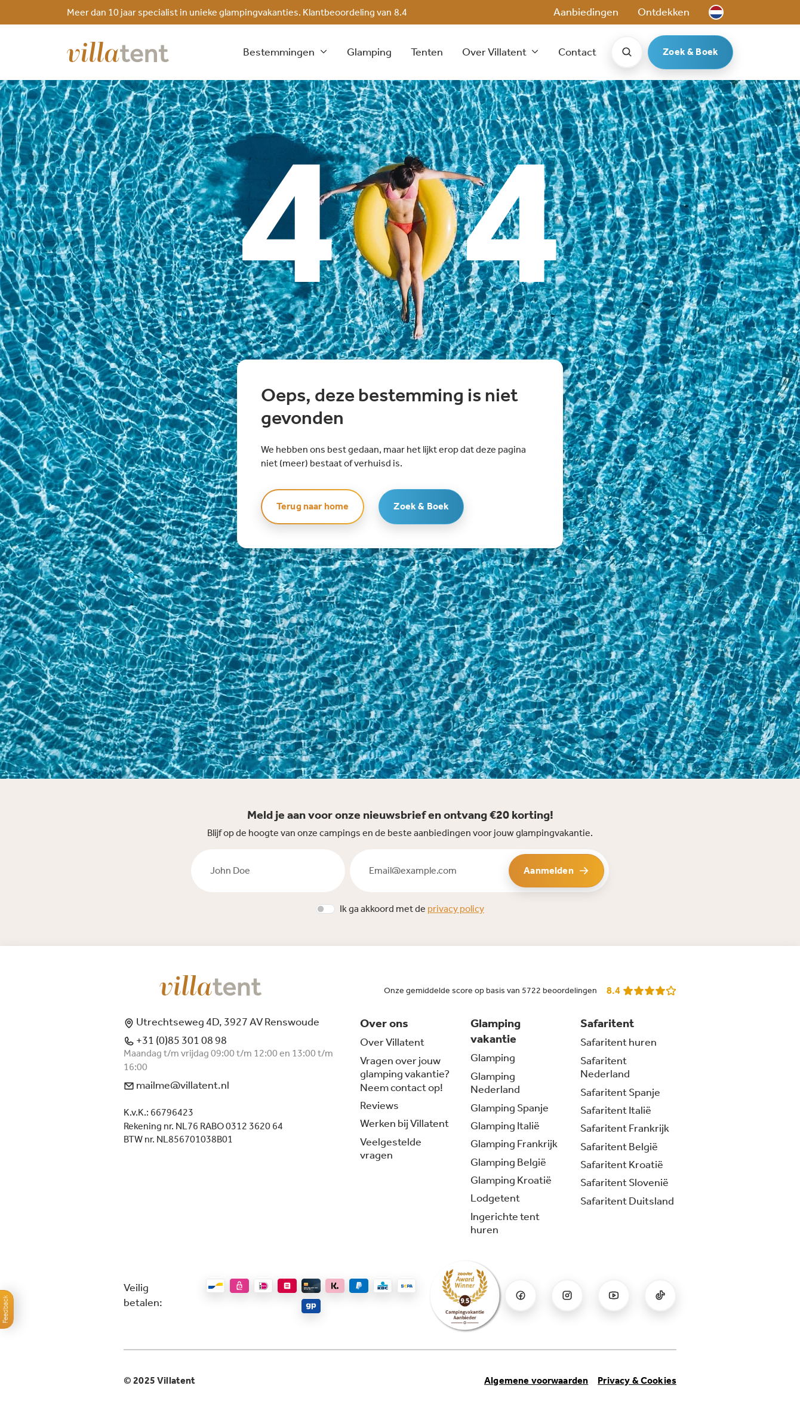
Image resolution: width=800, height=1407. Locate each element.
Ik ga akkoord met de (412, 908)
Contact (577, 52)
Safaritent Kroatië (621, 1164)
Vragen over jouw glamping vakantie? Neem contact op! (405, 1074)
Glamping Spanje (509, 1107)
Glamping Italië (505, 1125)
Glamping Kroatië (511, 1180)
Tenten (427, 52)
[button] (716, 12)
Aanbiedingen (586, 12)
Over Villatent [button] (495, 52)
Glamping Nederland (495, 1083)
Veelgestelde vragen (390, 1148)
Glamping (369, 52)
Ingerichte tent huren (505, 1223)
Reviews (379, 1105)
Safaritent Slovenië (624, 1182)
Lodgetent (495, 1198)
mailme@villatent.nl (176, 1085)
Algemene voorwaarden (536, 1380)
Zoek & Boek (690, 51)
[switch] (325, 909)
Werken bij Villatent (404, 1123)
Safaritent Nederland (605, 1067)
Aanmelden (556, 870)
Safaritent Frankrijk (624, 1128)
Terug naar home (312, 506)
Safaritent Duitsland (627, 1201)
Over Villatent (392, 1042)
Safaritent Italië (615, 1110)
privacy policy (455, 908)
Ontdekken (664, 12)
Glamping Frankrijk (514, 1143)
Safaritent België (619, 1146)
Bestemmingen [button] (279, 52)
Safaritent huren (618, 1042)
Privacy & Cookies (637, 1380)
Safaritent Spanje (620, 1092)
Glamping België (508, 1162)
